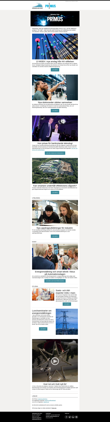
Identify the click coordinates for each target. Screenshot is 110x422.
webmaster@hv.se (36, 419)
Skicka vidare (75, 1)
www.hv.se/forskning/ (50, 400)
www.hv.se (46, 402)
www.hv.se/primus (42, 399)
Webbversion (68, 1)
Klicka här (54, 408)
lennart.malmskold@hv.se (52, 416)
